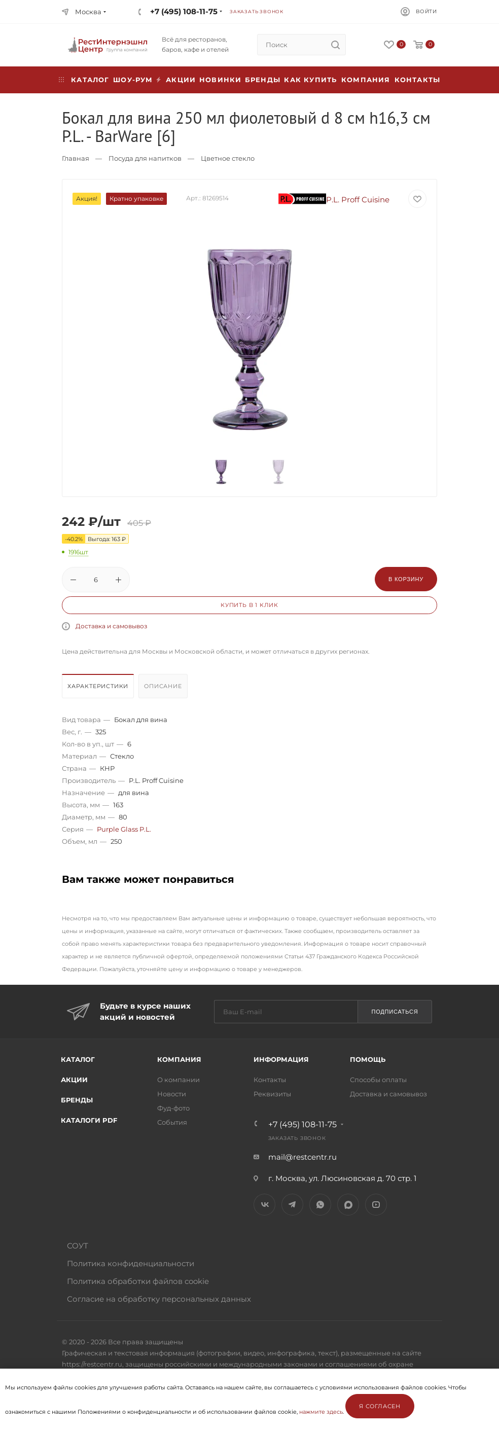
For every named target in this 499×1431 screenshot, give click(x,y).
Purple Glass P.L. (124, 829)
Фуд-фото (173, 1108)
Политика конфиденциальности (130, 1263)
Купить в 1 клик (249, 605)
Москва (88, 12)
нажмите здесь (321, 1411)
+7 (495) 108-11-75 (184, 11)
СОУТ (77, 1245)
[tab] (99, 688)
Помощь (367, 1059)
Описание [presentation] (163, 686)
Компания (365, 80)
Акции (74, 1080)
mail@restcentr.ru (302, 1157)
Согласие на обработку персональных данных (159, 1299)
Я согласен (380, 1406)
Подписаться (394, 1012)
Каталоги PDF (89, 1120)
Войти (426, 11)
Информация (281, 1059)
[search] (335, 44)
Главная (75, 158)
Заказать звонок (256, 11)
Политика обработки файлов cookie (138, 1281)
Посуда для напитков (145, 158)
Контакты (418, 80)
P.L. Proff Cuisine (334, 199)
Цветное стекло (228, 158)
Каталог (78, 1059)
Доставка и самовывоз (111, 626)
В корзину (405, 579)
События (172, 1122)
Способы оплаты (378, 1080)
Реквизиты (272, 1094)
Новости (171, 1094)
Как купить (310, 80)
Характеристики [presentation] (97, 686)
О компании (178, 1080)
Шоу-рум (133, 80)
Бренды (262, 80)
